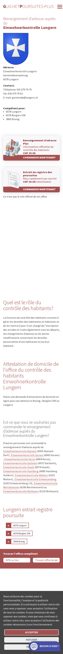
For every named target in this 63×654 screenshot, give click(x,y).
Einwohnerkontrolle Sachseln (20, 463)
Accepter (31, 632)
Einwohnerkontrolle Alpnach (20, 451)
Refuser (31, 639)
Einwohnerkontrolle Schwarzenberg (35, 479)
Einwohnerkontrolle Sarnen (27, 455)
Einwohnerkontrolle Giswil (18, 467)
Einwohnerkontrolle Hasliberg (20, 471)
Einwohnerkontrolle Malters (31, 475)
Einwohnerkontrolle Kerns (19, 459)
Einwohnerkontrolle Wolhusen (21, 491)
